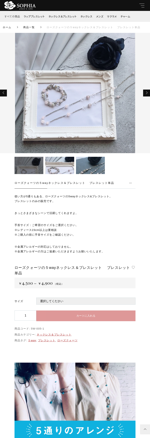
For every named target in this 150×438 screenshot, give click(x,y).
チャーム (125, 16)
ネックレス (86, 16)
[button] (3, 93)
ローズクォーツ (67, 340)
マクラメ (112, 16)
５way (32, 340)
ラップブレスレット (34, 16)
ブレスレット (46, 340)
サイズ (19, 301)
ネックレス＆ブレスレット (62, 16)
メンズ (99, 16)
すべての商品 (12, 16)
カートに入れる (85, 315)
